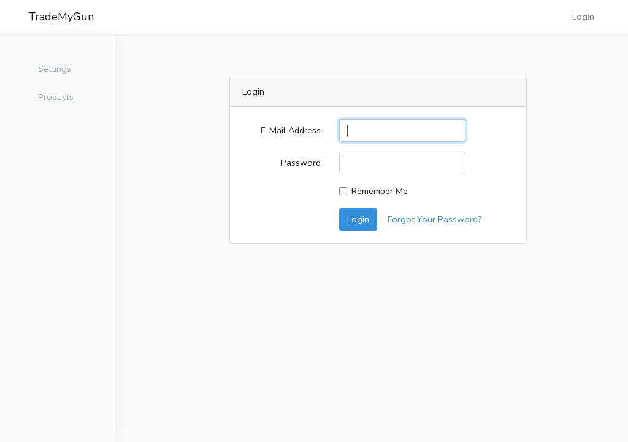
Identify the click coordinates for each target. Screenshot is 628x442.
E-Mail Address (291, 130)
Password (301, 163)
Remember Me (379, 191)
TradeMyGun (61, 16)
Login (583, 16)
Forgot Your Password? (435, 219)
